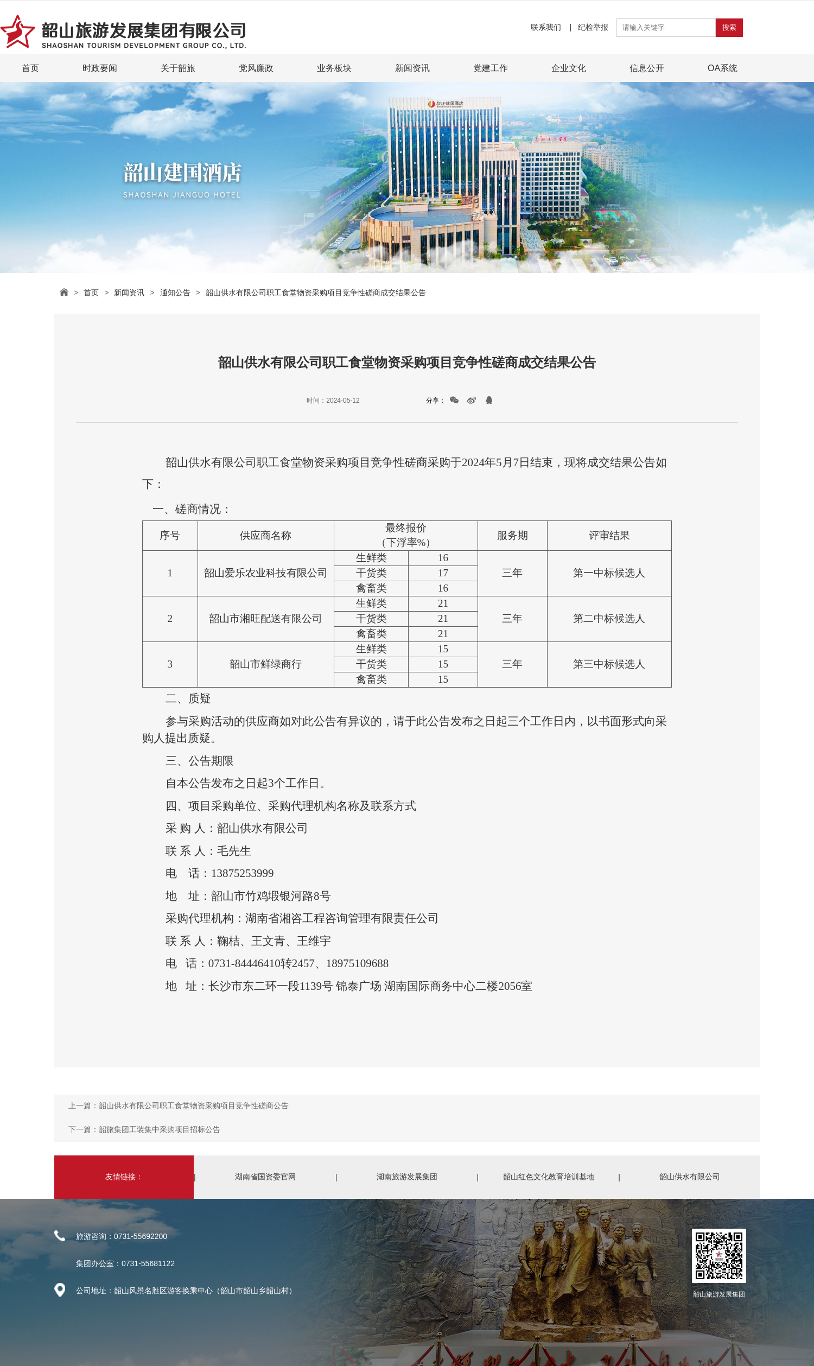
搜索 (729, 27)
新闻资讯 (412, 68)
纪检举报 (593, 27)
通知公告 (175, 292)
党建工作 (490, 68)
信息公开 (646, 68)
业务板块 (334, 68)
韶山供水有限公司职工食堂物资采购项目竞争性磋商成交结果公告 (316, 292)
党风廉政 (256, 68)
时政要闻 (99, 68)
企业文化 (568, 68)
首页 (30, 68)
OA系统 (722, 68)
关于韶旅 (178, 68)
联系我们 (547, 27)
